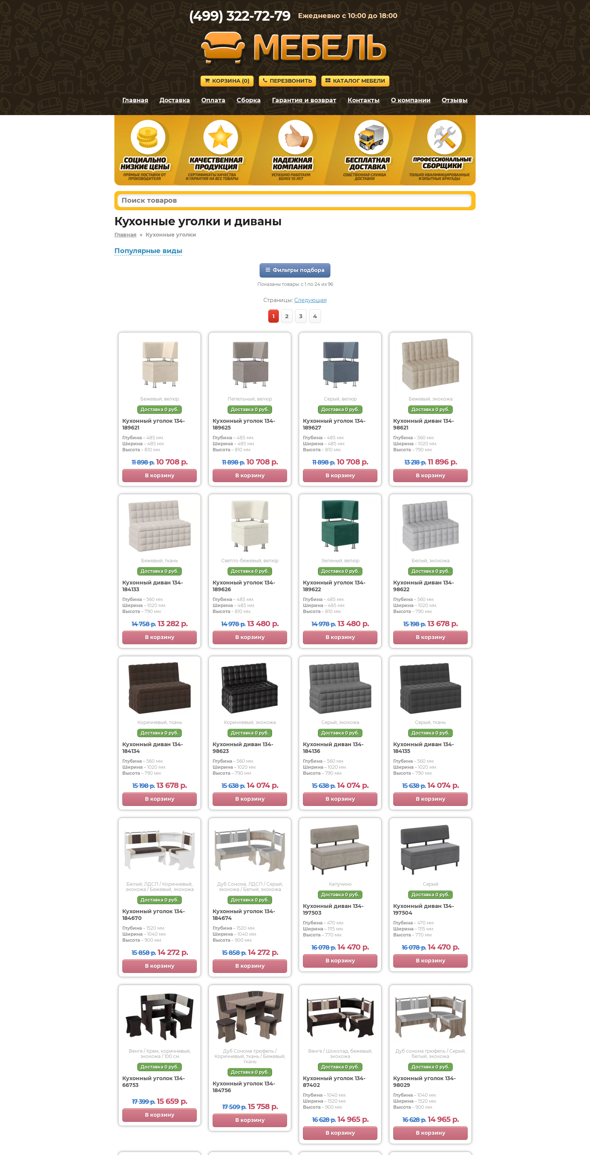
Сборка (249, 100)
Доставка (175, 100)
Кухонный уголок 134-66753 (153, 1081)
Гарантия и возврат (304, 100)
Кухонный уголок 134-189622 (334, 586)
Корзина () (227, 80)
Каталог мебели (355, 80)
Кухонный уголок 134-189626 (244, 586)
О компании (410, 100)
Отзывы (455, 100)
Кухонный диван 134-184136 (333, 747)
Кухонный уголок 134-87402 (334, 1081)
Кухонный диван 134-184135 (423, 747)
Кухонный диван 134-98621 (423, 424)
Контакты (364, 100)
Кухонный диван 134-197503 (333, 909)
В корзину (160, 475)
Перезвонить (287, 80)
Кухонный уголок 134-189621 (153, 424)
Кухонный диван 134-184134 (152, 747)
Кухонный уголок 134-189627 (334, 424)
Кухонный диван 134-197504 (423, 909)
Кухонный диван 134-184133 (152, 586)
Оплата (213, 100)
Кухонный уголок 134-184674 (244, 914)
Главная (135, 100)
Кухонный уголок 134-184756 (244, 1087)
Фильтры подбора (295, 270)
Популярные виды (148, 251)
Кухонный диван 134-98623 (243, 747)
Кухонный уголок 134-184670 (153, 914)
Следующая (310, 300)
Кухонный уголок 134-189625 (244, 424)
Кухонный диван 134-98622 (423, 586)
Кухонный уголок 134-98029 (424, 1081)
